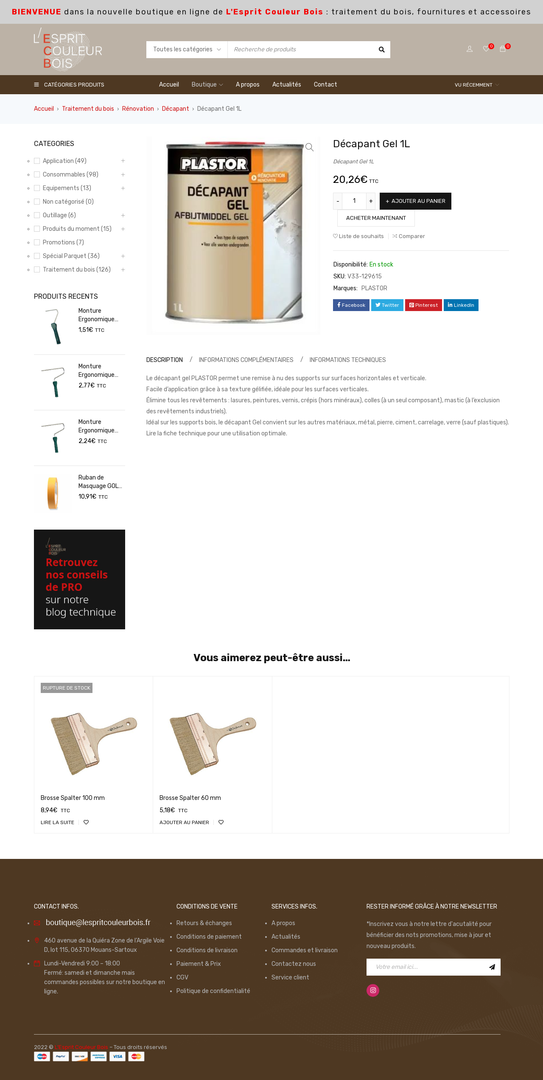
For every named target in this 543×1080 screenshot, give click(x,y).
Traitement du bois (88, 108)
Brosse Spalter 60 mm (190, 798)
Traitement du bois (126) (77, 269)
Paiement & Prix (198, 964)
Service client (290, 977)
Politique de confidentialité (213, 991)
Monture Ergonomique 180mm (96, 426)
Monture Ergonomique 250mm (96, 371)
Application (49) (65, 161)
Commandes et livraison (305, 950)
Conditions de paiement (209, 936)
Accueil (44, 108)
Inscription (492, 967)
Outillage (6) (59, 215)
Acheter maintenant (376, 218)
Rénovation (138, 108)
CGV (182, 977)
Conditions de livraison (207, 950)
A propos (283, 923)
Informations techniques (348, 360)
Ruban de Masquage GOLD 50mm (100, 482)
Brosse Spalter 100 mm (73, 798)
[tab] (163, 360)
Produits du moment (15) (77, 229)
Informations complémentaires (246, 360)
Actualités (286, 936)
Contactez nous (294, 964)
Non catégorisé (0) (68, 201)
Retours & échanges (204, 923)
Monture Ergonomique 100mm (96, 315)
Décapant (175, 108)
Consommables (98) (70, 174)
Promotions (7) (63, 242)
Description (164, 360)
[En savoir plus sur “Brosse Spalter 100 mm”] (57, 822)
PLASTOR (374, 288)
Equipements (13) (67, 188)
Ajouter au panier (419, 201)
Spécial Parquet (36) (71, 256)
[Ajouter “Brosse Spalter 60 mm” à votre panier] (184, 822)
